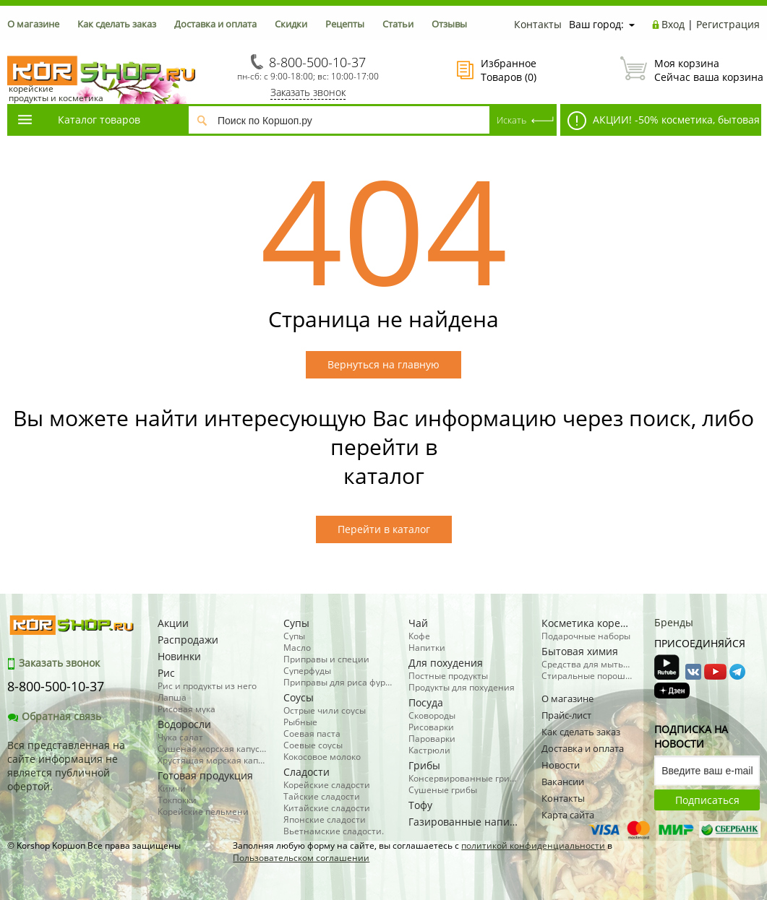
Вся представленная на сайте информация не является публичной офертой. (66, 765)
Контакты (538, 24)
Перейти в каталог (384, 529)
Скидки (291, 23)
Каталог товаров (78, 120)
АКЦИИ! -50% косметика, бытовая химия (660, 123)
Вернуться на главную (383, 364)
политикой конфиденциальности (533, 845)
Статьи (398, 23)
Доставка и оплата (215, 23)
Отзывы (449, 23)
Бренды (673, 622)
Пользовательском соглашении (301, 858)
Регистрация (728, 24)
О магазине (33, 23)
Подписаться (707, 800)
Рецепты (344, 23)
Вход (673, 24)
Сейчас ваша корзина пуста (690, 70)
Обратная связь (54, 716)
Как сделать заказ (116, 23)
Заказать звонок (308, 92)
